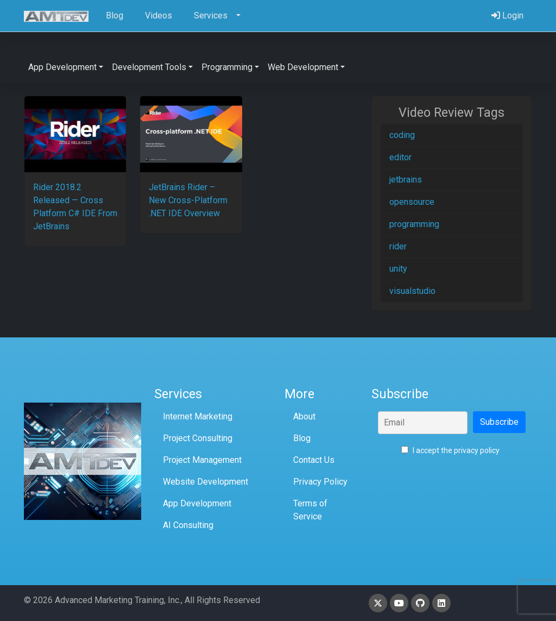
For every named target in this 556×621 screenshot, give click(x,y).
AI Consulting (188, 525)
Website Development (205, 481)
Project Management (202, 460)
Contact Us (313, 460)
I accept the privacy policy (450, 450)
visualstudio (412, 291)
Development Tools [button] (149, 67)
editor (400, 157)
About (304, 416)
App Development (197, 503)
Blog (302, 438)
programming (414, 224)
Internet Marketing (197, 416)
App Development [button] (62, 67)
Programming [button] (226, 67)
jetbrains (405, 179)
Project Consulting (197, 438)
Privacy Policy (320, 481)
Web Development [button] (303, 67)
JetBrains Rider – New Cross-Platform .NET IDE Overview (188, 200)
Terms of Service (310, 510)
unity (398, 269)
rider (398, 246)
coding (402, 135)
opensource (411, 202)
